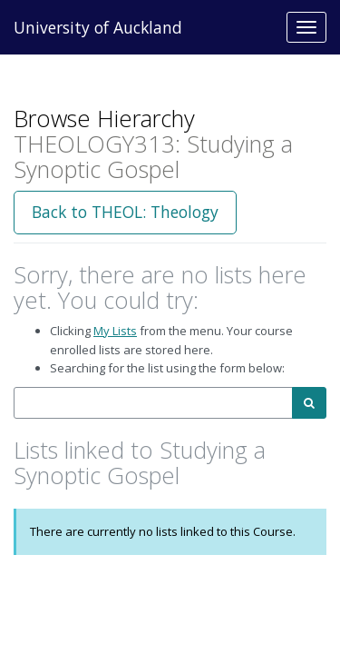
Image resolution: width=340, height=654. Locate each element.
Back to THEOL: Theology (125, 212)
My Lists (115, 330)
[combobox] (153, 403)
